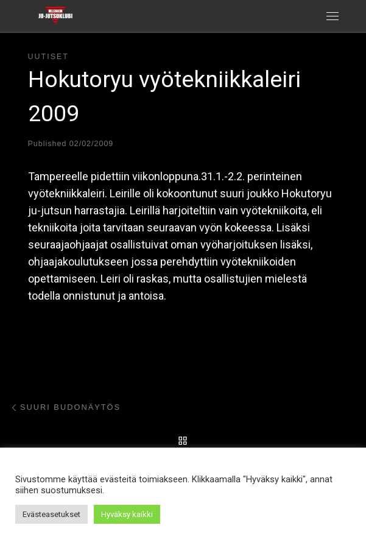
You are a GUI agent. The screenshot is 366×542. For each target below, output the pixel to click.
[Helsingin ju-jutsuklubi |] (55, 15)
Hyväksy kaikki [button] (127, 514)
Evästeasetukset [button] (51, 514)
